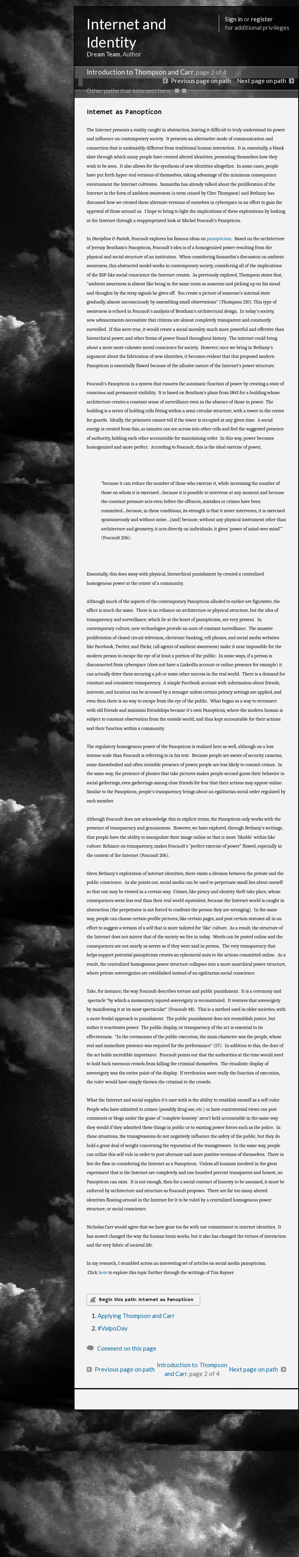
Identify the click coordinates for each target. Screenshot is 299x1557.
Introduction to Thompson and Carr (140, 72)
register (262, 19)
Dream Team (103, 54)
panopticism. (219, 238)
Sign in (234, 19)
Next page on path (261, 80)
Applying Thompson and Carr (136, 1315)
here (102, 1272)
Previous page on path (201, 80)
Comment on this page (126, 1348)
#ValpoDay (113, 1328)
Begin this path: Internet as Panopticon (146, 1300)
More (253, 1412)
